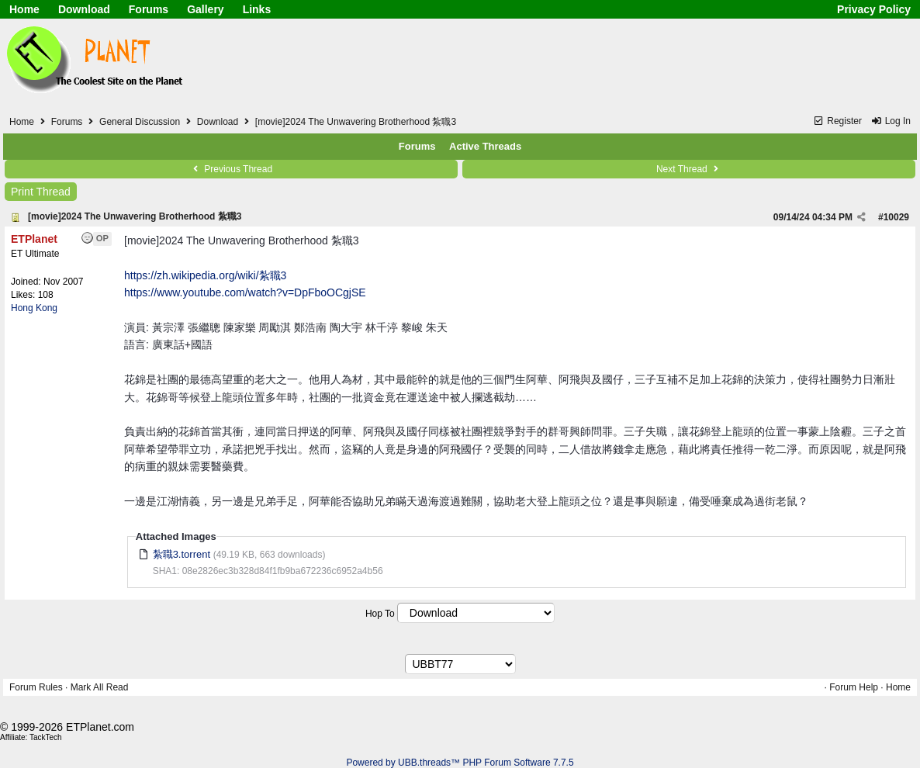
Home (24, 9)
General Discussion (139, 121)
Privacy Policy (874, 9)
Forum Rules (36, 687)
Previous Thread (231, 169)
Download (84, 9)
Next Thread (688, 169)
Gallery (205, 9)
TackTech (45, 737)
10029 (896, 217)
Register (837, 121)
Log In (890, 121)
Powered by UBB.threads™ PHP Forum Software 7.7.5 (459, 762)
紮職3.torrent (181, 554)
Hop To (380, 613)
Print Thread (41, 191)
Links (257, 9)
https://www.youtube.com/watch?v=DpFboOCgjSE (245, 292)
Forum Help (853, 687)
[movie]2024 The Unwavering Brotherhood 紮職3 (134, 216)
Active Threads (485, 146)
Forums (148, 9)
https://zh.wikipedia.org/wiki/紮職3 (205, 275)
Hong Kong (34, 308)
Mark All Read (100, 687)
